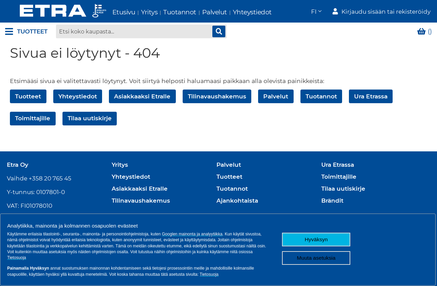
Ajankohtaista (237, 200)
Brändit (332, 200)
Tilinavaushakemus (217, 96)
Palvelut (199, 12)
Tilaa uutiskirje (90, 119)
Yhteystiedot (237, 12)
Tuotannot (165, 12)
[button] (316, 12)
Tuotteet (28, 96)
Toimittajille (32, 119)
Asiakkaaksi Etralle (142, 96)
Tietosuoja (16, 257)
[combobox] (141, 32)
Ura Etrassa (370, 96)
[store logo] (48, 11)
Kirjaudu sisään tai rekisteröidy (386, 12)
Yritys (135, 12)
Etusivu (109, 12)
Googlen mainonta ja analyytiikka (192, 234)
